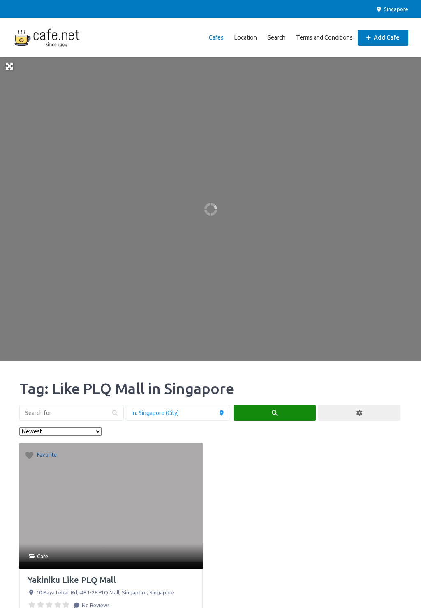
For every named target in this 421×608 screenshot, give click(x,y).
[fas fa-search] (275, 413)
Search (276, 37)
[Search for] (71, 413)
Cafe (42, 556)
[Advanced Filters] (359, 413)
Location (245, 37)
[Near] (178, 413)
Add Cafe (383, 37)
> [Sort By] (60, 431)
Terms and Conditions (324, 37)
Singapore (392, 9)
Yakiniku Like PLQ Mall (72, 580)
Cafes (216, 37)
